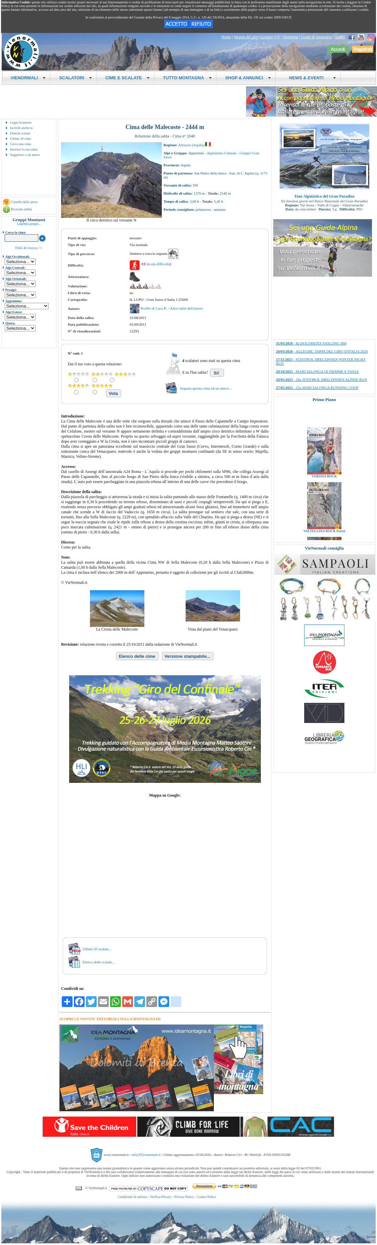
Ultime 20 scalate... (97, 949)
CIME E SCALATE (127, 77)
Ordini (340, 37)
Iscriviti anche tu (21, 128)
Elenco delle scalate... (99, 962)
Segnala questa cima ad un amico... (206, 388)
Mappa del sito (246, 37)
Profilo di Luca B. (154, 308)
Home (226, 37)
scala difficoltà (159, 264)
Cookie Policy (206, 1197)
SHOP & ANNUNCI (248, 77)
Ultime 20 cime (20, 138)
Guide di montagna (316, 37)
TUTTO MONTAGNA (187, 77)
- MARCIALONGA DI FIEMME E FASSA (317, 371)
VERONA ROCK (324, 487)
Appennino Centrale (222, 153)
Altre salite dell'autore (186, 308)
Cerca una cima (20, 144)
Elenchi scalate (20, 133)
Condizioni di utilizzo (132, 1197)
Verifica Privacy (161, 1197)
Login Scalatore (21, 122)
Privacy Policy (184, 1197)
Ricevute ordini (21, 209)
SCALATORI (75, 77)
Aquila (198, 145)
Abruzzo (184, 145)
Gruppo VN (270, 37)
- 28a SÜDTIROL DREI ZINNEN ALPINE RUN (321, 379)
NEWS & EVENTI (310, 77)
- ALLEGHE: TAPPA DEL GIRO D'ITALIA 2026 (322, 351)
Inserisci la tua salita (24, 149)
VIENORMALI (28, 77)
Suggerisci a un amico (25, 155)
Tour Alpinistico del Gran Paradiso (324, 196)
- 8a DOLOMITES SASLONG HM (311, 343)
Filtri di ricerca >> (28, 248)
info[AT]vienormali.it (146, 1155)
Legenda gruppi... (29, 224)
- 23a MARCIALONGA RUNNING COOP (317, 388)
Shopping (290, 37)
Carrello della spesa (24, 202)
